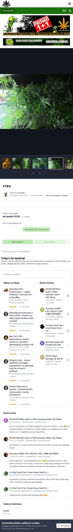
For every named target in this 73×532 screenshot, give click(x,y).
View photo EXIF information (36, 229)
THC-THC (18, 347)
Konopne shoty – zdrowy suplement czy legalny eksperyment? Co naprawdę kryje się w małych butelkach (21, 365)
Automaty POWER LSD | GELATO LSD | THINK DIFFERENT (54, 311)
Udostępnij (17, 242)
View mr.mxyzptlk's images (57, 195)
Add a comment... (12, 274)
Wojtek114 (49, 361)
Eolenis (17, 422)
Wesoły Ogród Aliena (23, 475)
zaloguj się (11, 264)
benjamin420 (51, 347)
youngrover (50, 317)
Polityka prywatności (10, 526)
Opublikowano (34, 422)
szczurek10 (50, 300)
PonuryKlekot (51, 333)
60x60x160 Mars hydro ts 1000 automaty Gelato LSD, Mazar (35, 419)
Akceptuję (64, 526)
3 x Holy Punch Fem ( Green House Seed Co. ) (54, 328)
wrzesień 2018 (11, 216)
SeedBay (18, 300)
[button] (33, 173)
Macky (17, 324)
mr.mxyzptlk (20, 193)
